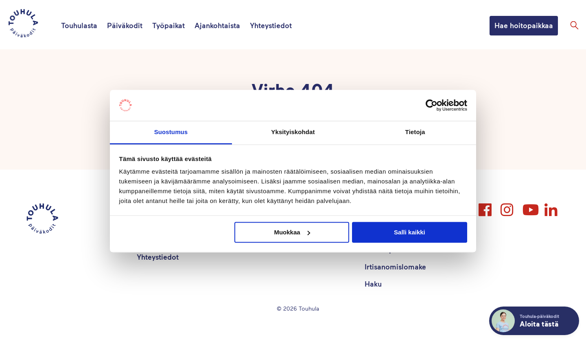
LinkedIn (551, 206)
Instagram (508, 206)
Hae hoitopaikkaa (523, 25)
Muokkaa (292, 232)
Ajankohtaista (217, 25)
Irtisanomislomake (395, 266)
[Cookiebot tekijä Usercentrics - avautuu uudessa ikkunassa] (431, 105)
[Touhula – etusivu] (33, 24)
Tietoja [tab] (415, 132)
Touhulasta (79, 25)
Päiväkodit (124, 25)
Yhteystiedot (271, 25)
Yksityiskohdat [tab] (293, 132)
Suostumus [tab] (171, 132)
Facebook (486, 206)
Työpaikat (168, 25)
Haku (373, 283)
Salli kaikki (409, 232)
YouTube (530, 206)
